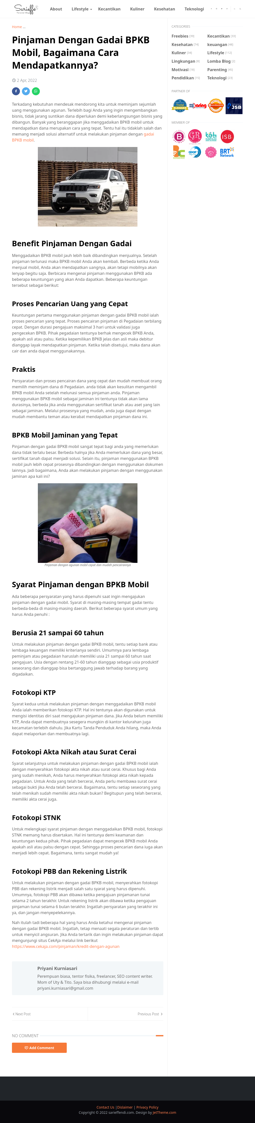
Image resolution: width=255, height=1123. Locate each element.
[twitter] (221, 9)
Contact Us (106, 1107)
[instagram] (216, 9)
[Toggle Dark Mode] (234, 9)
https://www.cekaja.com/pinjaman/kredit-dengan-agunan (66, 946)
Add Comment (39, 1047)
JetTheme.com (164, 1112)
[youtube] (227, 9)
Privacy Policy (147, 1107)
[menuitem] (56, 9)
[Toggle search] (240, 8)
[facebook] (211, 9)
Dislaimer (125, 1107)
